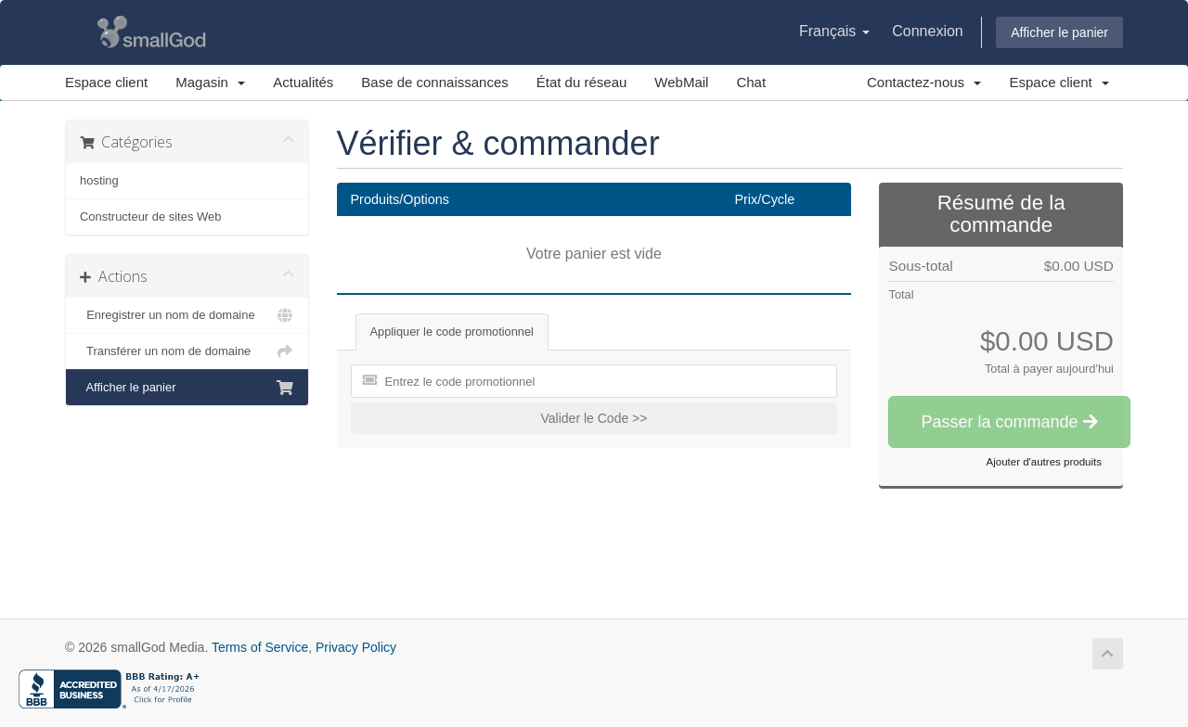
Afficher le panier (1059, 32)
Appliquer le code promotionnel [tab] (452, 331)
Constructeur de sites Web (150, 216)
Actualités (303, 82)
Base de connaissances (434, 82)
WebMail (681, 82)
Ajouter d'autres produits (1044, 461)
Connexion (927, 31)
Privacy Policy (356, 647)
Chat (751, 82)
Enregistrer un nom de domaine (187, 315)
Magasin (210, 82)
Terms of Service (260, 647)
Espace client (106, 82)
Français (834, 31)
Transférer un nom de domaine (187, 351)
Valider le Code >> (594, 418)
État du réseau (581, 82)
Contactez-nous (924, 82)
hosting (99, 180)
